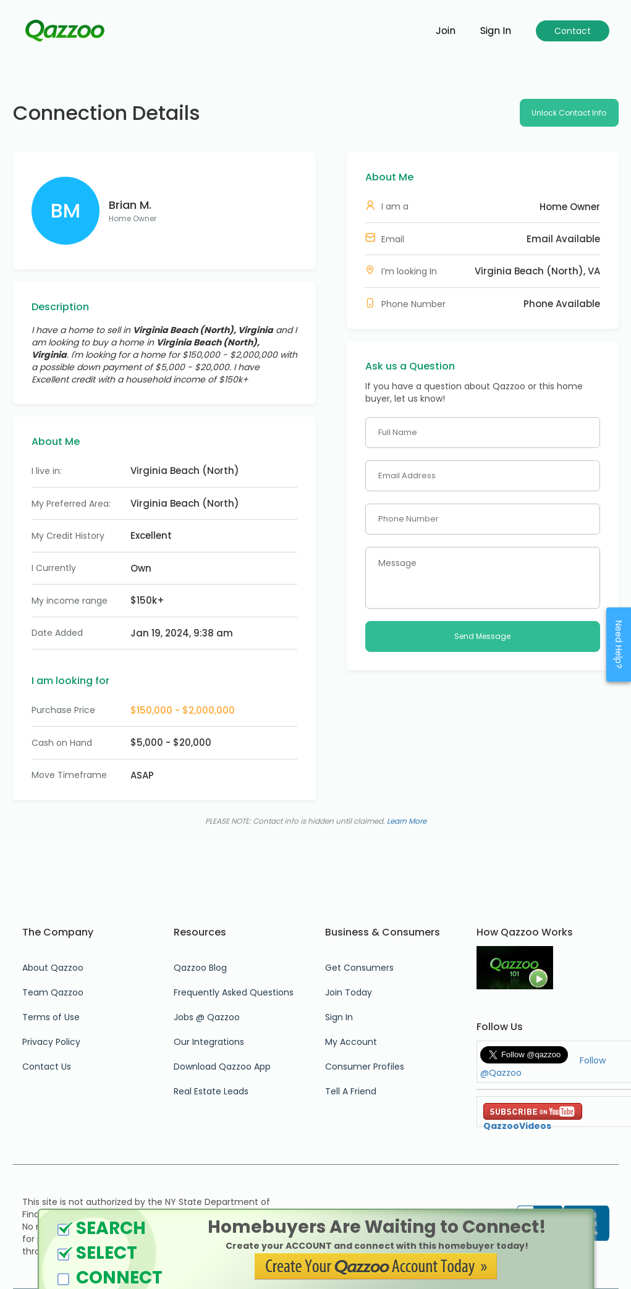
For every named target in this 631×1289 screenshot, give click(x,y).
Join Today (348, 992)
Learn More (406, 821)
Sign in (495, 31)
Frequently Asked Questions (234, 992)
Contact (572, 31)
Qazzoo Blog (200, 967)
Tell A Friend (350, 1091)
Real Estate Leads (211, 1091)
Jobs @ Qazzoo (207, 1017)
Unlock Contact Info (568, 113)
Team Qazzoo (52, 992)
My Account (351, 1042)
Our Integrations (209, 1042)
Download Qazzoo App (222, 1066)
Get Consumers (359, 967)
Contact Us (46, 1066)
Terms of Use (51, 1017)
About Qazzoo (52, 967)
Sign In (339, 1017)
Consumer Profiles (364, 1066)
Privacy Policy (51, 1042)
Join (445, 31)
